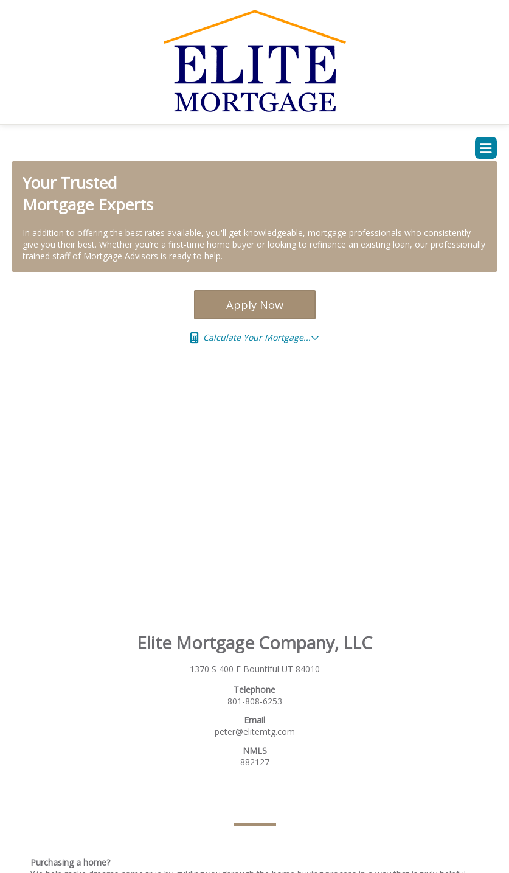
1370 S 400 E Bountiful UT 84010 (255, 669)
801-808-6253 (254, 701)
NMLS (255, 750)
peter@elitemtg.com (255, 731)
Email (254, 720)
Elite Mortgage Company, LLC (254, 642)
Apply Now (254, 304)
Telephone (254, 689)
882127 (254, 762)
